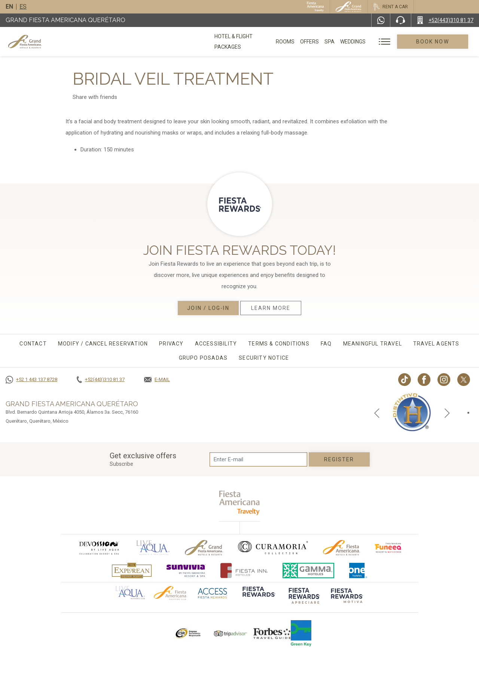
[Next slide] (447, 412)
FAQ (326, 344)
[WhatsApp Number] (381, 20)
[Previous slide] (376, 412)
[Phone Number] (400, 20)
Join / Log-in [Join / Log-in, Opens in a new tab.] (208, 308)
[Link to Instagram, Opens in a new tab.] (444, 379)
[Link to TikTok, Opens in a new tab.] (404, 379)
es (23, 6)
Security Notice (264, 358)
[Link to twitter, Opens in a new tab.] (463, 379)
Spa (340, 42)
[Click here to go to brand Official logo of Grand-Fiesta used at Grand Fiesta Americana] (204, 547)
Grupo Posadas (203, 358)
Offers (319, 42)
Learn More (271, 308)
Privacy (171, 344)
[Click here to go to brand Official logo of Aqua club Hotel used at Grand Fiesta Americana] (130, 592)
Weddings (363, 42)
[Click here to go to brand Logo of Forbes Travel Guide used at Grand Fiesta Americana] (272, 633)
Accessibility (216, 344)
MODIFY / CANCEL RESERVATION (103, 344)
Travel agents (436, 344)
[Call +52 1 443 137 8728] (31, 379)
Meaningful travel (372, 344)
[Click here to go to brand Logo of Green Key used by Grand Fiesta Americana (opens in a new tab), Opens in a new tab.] (301, 633)
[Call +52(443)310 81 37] (445, 20)
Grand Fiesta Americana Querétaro (65, 20)
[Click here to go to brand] (258, 597)
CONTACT (32, 344)
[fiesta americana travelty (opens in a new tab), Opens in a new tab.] (239, 502)
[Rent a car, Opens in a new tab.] (390, 6)
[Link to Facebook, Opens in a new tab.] (424, 379)
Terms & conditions (278, 344)
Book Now (437, 42)
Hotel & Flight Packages (247, 44)
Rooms (295, 42)
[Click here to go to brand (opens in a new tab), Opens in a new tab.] (99, 547)
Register (339, 459)
